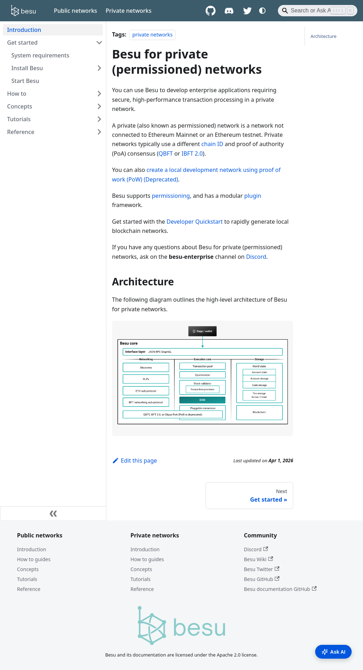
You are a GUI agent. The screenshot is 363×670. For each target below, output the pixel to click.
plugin (252, 196)
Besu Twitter (261, 569)
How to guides (33, 559)
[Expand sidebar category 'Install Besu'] (99, 68)
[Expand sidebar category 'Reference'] (99, 132)
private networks (152, 34)
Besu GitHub (262, 579)
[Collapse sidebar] (53, 513)
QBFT (165, 153)
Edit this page (134, 460)
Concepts (28, 569)
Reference (28, 589)
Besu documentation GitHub (280, 589)
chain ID (212, 144)
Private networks (128, 11)
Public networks (75, 11)
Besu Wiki (258, 559)
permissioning (171, 196)
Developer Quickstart (195, 221)
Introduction (31, 549)
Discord (256, 257)
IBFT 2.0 (192, 153)
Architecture (323, 36)
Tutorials (27, 579)
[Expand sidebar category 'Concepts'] (99, 106)
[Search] (317, 10)
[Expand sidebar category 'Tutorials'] (99, 119)
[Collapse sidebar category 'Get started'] (99, 42)
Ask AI (333, 652)
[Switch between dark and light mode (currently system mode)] (262, 10)
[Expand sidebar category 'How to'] (99, 93)
